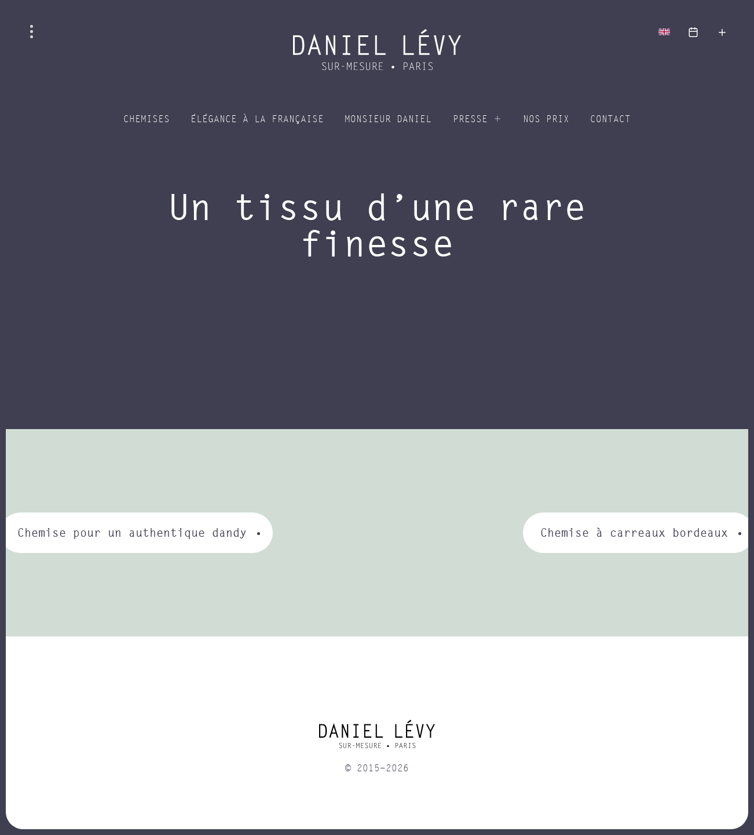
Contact (610, 119)
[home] (377, 738)
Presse (470, 119)
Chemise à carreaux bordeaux (634, 532)
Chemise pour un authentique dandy (132, 532)
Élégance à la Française (257, 119)
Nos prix (546, 119)
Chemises (146, 119)
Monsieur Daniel (388, 119)
